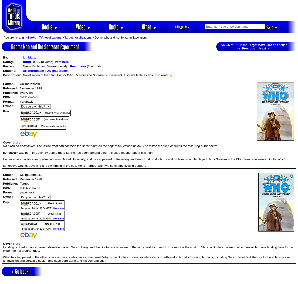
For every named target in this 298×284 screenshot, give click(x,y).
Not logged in (182, 27)
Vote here (62, 62)
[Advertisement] (161, 10)
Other (149, 27)
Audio (116, 27)
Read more (78, 66)
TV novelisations (50, 37)
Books (50, 27)
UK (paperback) (58, 70)
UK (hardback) (33, 70)
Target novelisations (77, 37)
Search (271, 26)
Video (83, 27)
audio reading (162, 75)
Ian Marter (30, 57)
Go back (20, 271)
